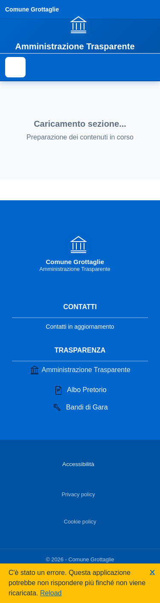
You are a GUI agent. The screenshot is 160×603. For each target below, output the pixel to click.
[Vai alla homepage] (80, 32)
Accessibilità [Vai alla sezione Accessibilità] (78, 464)
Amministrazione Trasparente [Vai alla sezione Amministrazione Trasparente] (79, 370)
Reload (51, 593)
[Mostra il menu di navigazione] (15, 67)
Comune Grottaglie (32, 9)
